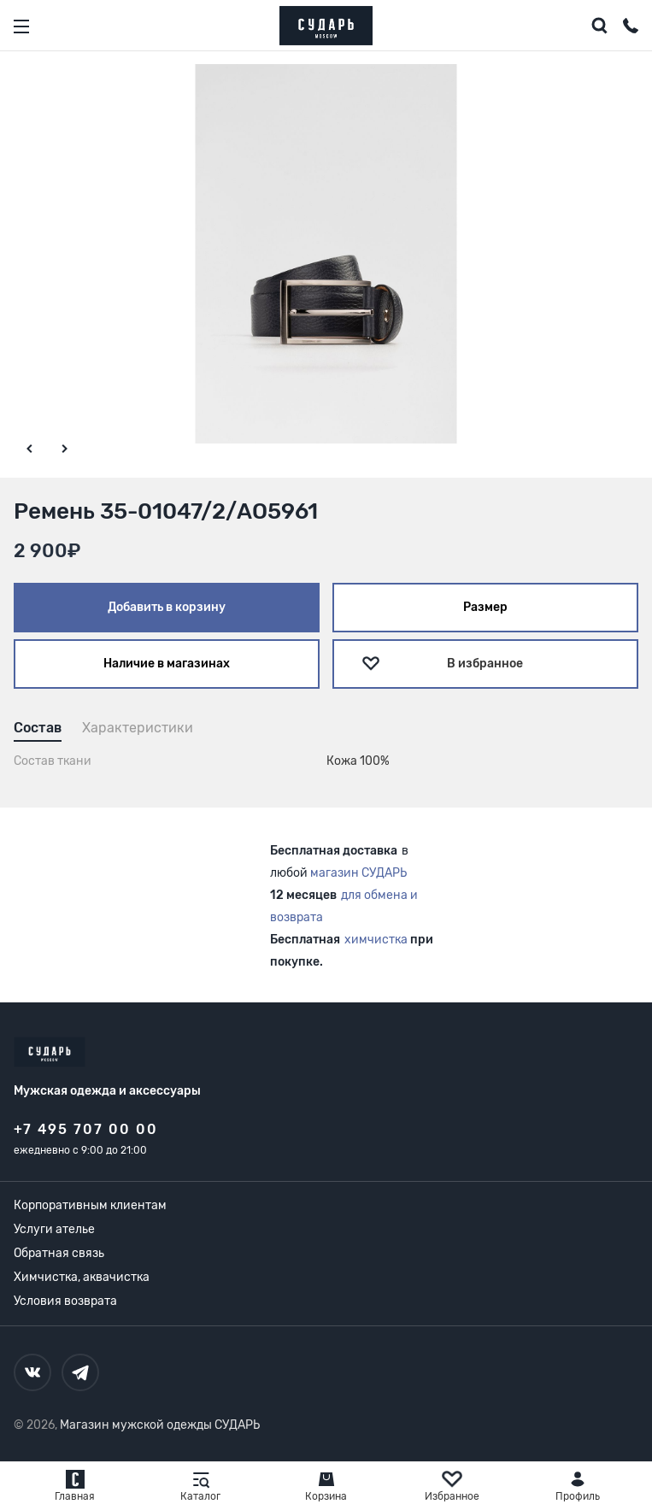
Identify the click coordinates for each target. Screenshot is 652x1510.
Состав (38, 728)
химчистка (376, 939)
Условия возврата (65, 1301)
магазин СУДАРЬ (358, 873)
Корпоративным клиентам (90, 1205)
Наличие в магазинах (166, 663)
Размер (485, 607)
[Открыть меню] (21, 26)
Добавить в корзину (167, 607)
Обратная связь (59, 1253)
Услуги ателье (54, 1229)
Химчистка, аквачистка (82, 1277)
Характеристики (137, 728)
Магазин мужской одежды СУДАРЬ (160, 1425)
